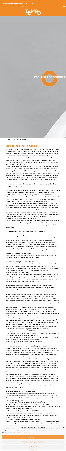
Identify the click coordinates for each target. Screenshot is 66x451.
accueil (10, 140)
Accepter (33, 437)
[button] (63, 427)
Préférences (33, 447)
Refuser (33, 442)
